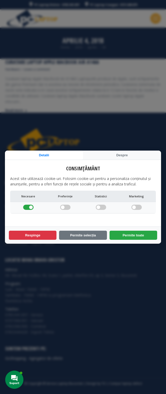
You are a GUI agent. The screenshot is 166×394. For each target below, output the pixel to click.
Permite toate (133, 235)
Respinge (32, 235)
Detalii (44, 155)
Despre (122, 155)
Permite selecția (83, 235)
